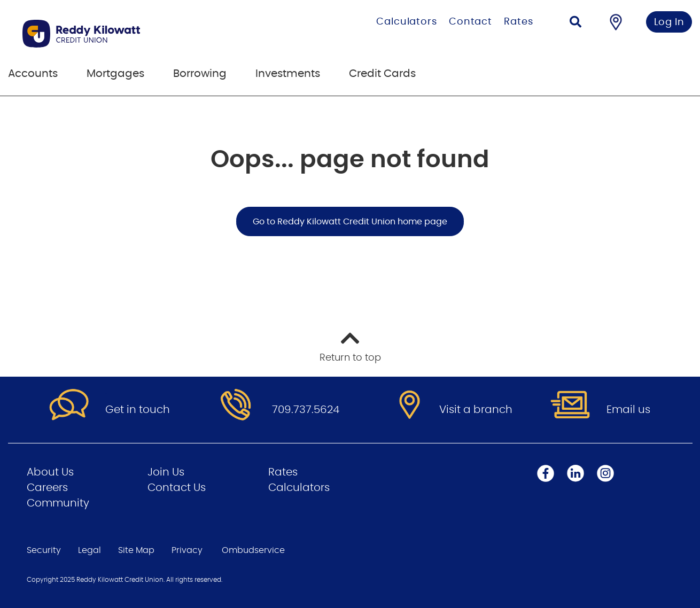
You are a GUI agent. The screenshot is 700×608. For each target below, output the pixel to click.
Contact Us (176, 487)
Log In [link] (669, 22)
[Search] (575, 23)
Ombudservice (253, 550)
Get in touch (137, 409)
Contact (470, 22)
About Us (50, 472)
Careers (47, 487)
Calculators (406, 22)
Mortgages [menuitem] (115, 73)
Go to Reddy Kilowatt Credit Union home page (350, 221)
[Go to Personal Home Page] (134, 33)
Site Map (136, 550)
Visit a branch (475, 409)
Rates (518, 22)
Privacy (187, 550)
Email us (628, 409)
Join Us (165, 472)
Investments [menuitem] (287, 73)
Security (44, 550)
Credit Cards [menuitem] (382, 73)
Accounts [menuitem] (33, 73)
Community (58, 503)
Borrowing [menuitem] (200, 73)
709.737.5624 (305, 409)
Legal (89, 550)
